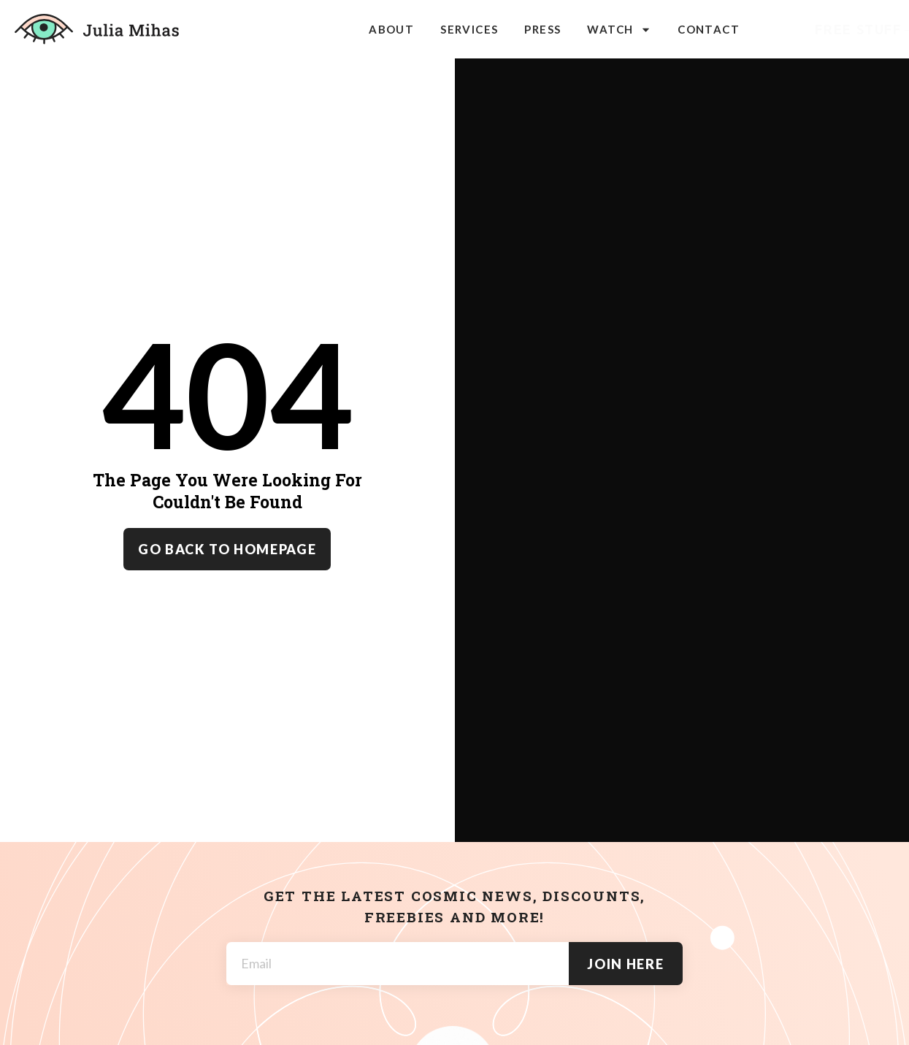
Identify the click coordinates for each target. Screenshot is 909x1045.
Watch (619, 29)
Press (542, 29)
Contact (709, 29)
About (391, 29)
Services (469, 29)
